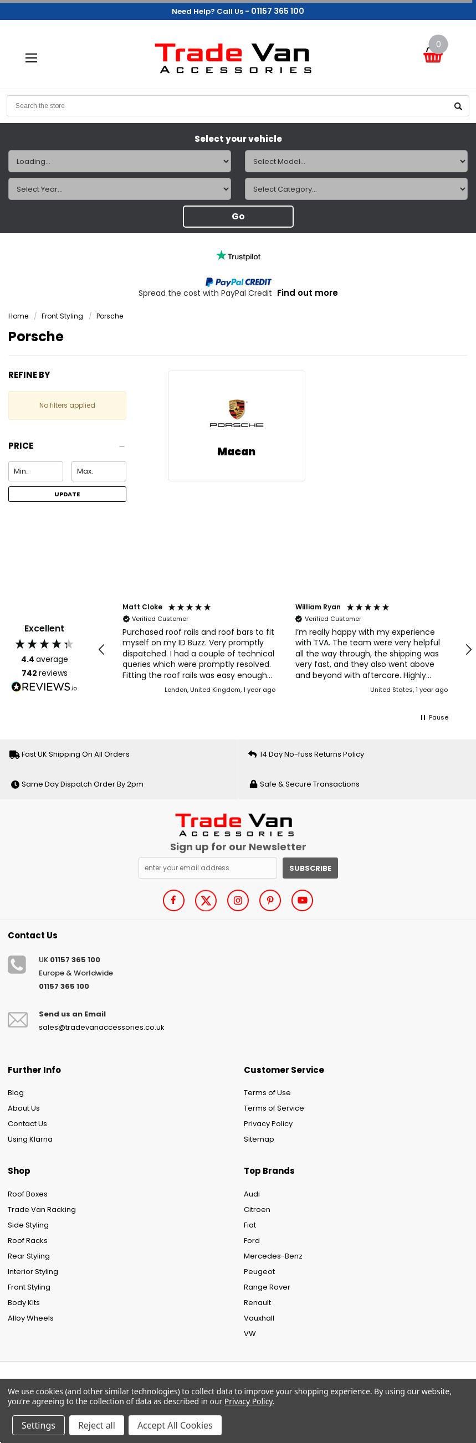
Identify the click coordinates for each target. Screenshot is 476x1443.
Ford (252, 1240)
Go (238, 216)
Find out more (307, 293)
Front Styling (62, 316)
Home (18, 316)
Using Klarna (30, 1139)
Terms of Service (274, 1108)
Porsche (109, 316)
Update (67, 494)
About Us (24, 1108)
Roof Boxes (28, 1194)
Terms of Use (267, 1092)
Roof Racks (28, 1240)
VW (250, 1333)
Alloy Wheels (31, 1318)
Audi (252, 1194)
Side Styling (28, 1225)
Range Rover (267, 1287)
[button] (67, 448)
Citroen (257, 1209)
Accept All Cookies (175, 1425)
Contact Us (27, 1123)
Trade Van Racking (42, 1209)
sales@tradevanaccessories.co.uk (102, 1027)
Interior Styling (33, 1271)
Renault (257, 1302)
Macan (236, 451)
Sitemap (259, 1139)
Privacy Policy (268, 1123)
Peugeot (259, 1271)
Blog (16, 1092)
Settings (38, 1425)
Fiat (250, 1225)
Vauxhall (259, 1318)
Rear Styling (29, 1256)
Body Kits (24, 1302)
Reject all (96, 1425)
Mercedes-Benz (273, 1256)
